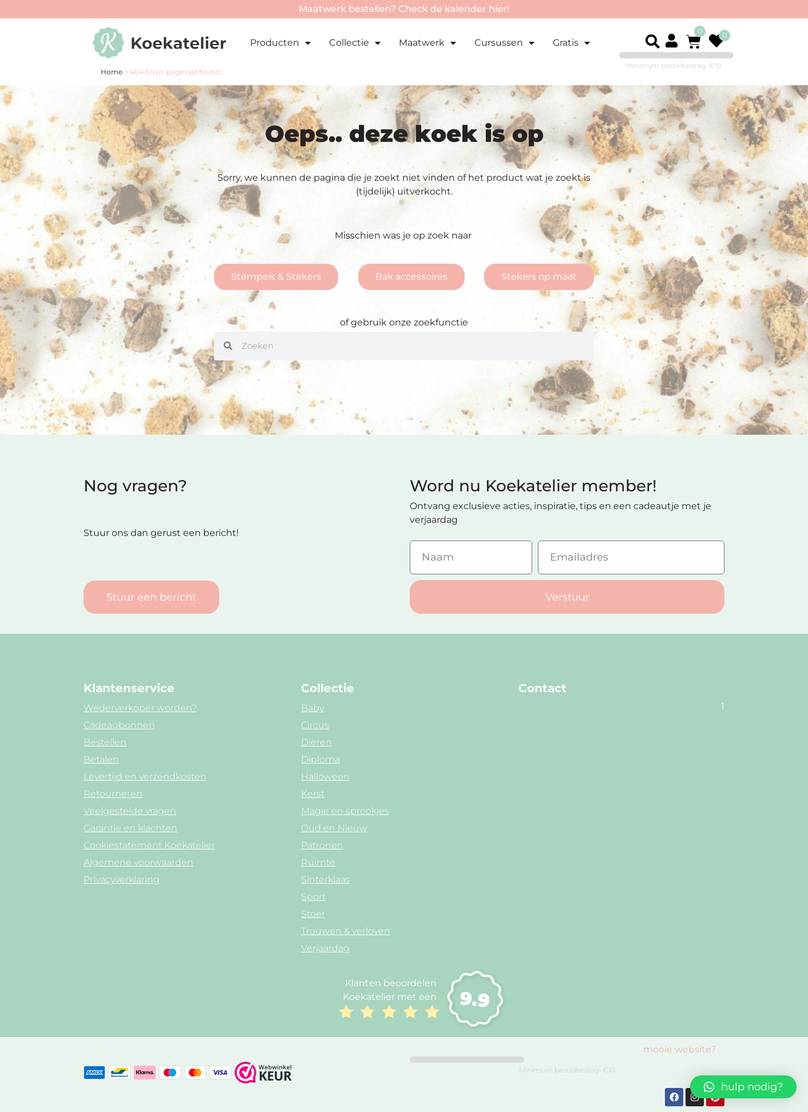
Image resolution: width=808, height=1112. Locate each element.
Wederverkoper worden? (140, 707)
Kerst (312, 793)
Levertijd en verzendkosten (145, 776)
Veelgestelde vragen (130, 810)
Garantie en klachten (130, 828)
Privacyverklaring (122, 879)
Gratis (571, 43)
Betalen (101, 759)
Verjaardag (325, 948)
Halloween (325, 776)
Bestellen (105, 742)
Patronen (322, 845)
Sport (313, 896)
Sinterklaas (325, 879)
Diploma (320, 759)
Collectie (355, 43)
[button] (652, 42)
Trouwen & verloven (345, 931)
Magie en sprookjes (345, 810)
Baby (312, 707)
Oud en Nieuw (334, 828)
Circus (315, 725)
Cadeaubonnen (119, 725)
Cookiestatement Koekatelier (149, 845)
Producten (280, 43)
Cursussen (504, 43)
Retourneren (113, 793)
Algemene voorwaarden (138, 862)
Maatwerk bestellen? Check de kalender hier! (404, 8)
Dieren (316, 742)
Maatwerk (427, 43)
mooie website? (679, 1049)
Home (111, 71)
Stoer (313, 913)
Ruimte (318, 862)
